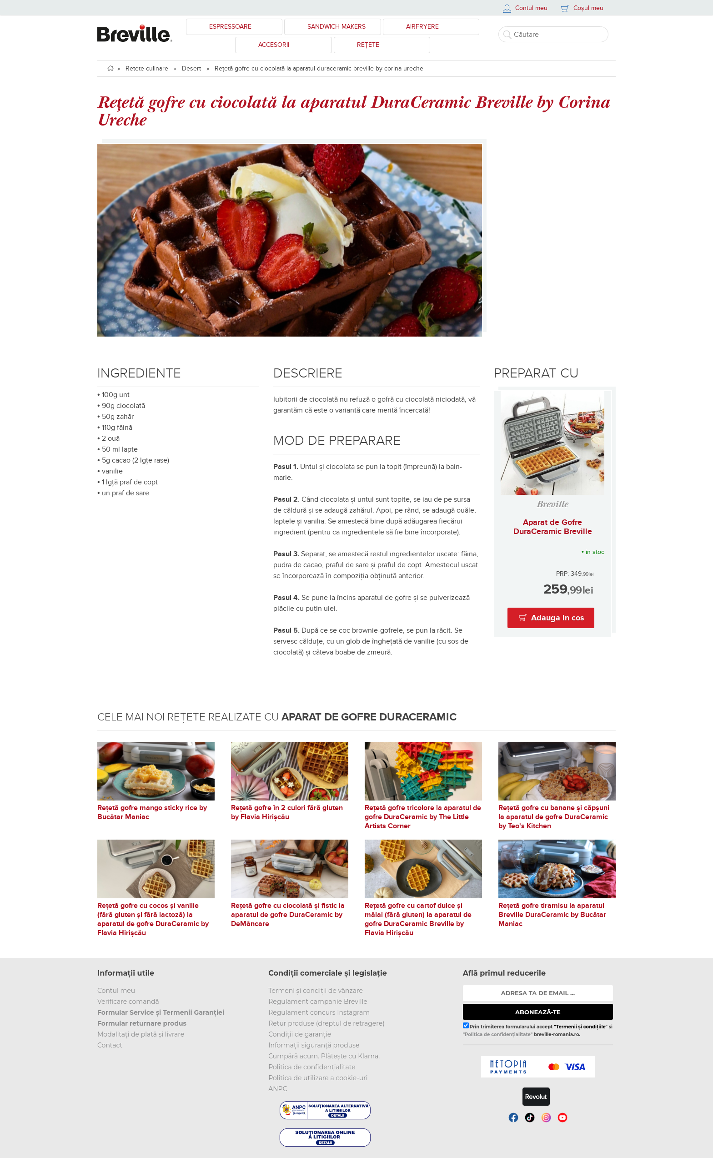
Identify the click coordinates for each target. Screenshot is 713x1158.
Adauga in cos (557, 618)
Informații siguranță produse (313, 1045)
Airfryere (422, 26)
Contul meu (116, 991)
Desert (191, 68)
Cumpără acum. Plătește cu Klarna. (324, 1056)
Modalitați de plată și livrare (140, 1034)
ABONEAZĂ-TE (538, 1012)
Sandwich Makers (336, 26)
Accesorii (273, 45)
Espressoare (230, 26)
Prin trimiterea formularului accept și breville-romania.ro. (538, 1029)
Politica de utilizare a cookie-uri (317, 1078)
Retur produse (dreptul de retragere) (326, 1023)
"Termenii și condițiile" (581, 1026)
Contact (109, 1045)
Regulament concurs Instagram (319, 1012)
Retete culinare (147, 68)
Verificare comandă (128, 1001)
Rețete (368, 45)
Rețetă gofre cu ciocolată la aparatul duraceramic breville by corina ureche (319, 68)
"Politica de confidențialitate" (497, 1034)
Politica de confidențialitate (312, 1067)
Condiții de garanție (299, 1034)
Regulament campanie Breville (317, 1001)
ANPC (277, 1089)
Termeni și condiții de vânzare (315, 991)
